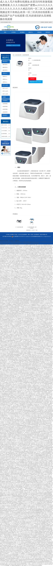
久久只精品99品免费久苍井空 (22, 403)
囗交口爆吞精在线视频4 (35, 251)
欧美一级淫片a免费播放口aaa (42, 526)
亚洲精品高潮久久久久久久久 (31, 522)
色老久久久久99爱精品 (15, 272)
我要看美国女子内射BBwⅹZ (18, 449)
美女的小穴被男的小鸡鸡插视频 (33, 515)
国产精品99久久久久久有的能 (31, 523)
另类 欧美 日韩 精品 (12, 370)
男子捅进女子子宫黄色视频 (25, 420)
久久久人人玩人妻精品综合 (46, 369)
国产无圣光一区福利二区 (32, 557)
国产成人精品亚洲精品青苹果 (15, 263)
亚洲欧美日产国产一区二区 (13, 461)
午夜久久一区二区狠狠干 (9, 271)
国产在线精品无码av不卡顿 (47, 249)
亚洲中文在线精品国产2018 (13, 279)
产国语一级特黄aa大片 (11, 311)
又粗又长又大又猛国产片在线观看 (33, 390)
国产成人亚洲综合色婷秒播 (25, 324)
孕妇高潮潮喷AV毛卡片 (12, 248)
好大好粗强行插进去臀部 (16, 338)
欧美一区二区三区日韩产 (11, 368)
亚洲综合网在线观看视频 (26, 426)
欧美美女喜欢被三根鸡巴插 (37, 380)
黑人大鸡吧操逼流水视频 (17, 334)
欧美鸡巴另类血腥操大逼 (14, 342)
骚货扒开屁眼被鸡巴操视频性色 (22, 360)
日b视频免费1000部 (25, 455)
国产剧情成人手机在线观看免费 (15, 321)
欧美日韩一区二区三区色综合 (5, 443)
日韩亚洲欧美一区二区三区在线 (38, 497)
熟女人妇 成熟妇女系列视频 (13, 325)
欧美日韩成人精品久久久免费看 (9, 326)
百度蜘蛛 (42, 22)
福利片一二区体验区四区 (28, 449)
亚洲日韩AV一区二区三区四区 (45, 349)
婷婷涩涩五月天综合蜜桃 (31, 325)
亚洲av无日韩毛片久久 (18, 528)
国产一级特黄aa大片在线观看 (30, 314)
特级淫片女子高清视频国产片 (7, 304)
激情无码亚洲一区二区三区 (28, 277)
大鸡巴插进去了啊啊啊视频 (5, 475)
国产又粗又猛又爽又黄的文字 (37, 429)
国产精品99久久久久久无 (21, 248)
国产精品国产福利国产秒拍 (7, 255)
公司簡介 (13, 32)
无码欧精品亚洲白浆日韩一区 (36, 426)
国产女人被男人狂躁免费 (28, 408)
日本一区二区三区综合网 (44, 289)
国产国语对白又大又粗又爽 (19, 317)
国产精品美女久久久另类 (40, 292)
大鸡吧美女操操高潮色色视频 (25, 285)
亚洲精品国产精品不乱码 (7, 258)
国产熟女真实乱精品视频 (10, 519)
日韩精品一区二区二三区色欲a (18, 542)
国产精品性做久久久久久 (40, 469)
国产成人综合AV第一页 (45, 270)
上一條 (32, 230)
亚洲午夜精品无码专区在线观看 (34, 349)
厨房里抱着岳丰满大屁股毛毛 (20, 293)
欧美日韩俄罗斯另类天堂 (26, 448)
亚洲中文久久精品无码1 (39, 363)
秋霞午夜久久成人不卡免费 (6, 455)
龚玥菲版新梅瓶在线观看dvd (13, 359)
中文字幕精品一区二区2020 (10, 303)
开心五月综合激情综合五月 (28, 269)
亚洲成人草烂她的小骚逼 (17, 438)
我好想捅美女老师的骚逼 (39, 248)
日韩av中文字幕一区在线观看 (9, 406)
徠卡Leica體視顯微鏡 (6, 93)
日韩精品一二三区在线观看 (14, 324)
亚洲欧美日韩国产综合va (24, 255)
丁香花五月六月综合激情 (14, 547)
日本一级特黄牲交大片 (26, 432)
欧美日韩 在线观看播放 (45, 357)
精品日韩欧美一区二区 (13, 353)
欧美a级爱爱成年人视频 (21, 487)
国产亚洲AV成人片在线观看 (28, 376)
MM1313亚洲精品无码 (36, 270)
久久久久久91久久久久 (30, 311)
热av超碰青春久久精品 (18, 524)
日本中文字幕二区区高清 (8, 249)
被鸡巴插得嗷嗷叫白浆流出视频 (35, 420)
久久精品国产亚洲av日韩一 (33, 244)
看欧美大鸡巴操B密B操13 (10, 275)
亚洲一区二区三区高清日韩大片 (11, 327)
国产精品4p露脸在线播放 (29, 356)
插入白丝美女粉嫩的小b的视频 (31, 253)
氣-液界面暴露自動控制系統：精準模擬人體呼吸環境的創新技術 (4, 133)
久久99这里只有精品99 (38, 376)
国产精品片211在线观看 (15, 299)
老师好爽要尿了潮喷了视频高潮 (39, 498)
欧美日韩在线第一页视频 (43, 394)
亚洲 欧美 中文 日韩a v (23, 390)
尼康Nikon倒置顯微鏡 (6, 82)
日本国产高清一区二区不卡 (5, 373)
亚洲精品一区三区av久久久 (24, 247)
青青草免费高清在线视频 (36, 389)
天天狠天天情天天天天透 (47, 265)
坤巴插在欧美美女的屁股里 (44, 412)
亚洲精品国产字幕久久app (5, 458)
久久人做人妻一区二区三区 (32, 346)
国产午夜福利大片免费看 (39, 305)
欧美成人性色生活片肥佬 (8, 476)
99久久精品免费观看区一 (26, 437)
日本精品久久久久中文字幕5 (22, 515)
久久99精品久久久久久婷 (25, 504)
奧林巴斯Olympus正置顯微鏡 (6, 64)
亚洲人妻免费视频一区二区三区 (35, 479)
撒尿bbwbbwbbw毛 (13, 373)
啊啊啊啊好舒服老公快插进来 (5, 495)
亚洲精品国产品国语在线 (4, 247)
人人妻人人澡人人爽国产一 (7, 264)
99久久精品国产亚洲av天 (22, 514)
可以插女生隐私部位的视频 (38, 467)
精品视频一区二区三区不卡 (20, 558)
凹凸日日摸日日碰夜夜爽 (19, 508)
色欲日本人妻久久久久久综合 (29, 460)
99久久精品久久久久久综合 (45, 430)
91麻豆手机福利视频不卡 (10, 257)
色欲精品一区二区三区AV (23, 371)
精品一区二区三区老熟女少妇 (20, 254)
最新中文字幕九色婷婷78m (30, 290)
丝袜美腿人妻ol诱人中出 (16, 448)
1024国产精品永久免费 (22, 453)
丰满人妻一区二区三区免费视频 (29, 304)
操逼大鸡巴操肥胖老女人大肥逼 (28, 401)
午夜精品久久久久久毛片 (20, 463)
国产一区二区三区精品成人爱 (20, 466)
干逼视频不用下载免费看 (10, 253)
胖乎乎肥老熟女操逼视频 (38, 277)
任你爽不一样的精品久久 (29, 392)
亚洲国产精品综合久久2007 (29, 317)
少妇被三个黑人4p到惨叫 (12, 398)
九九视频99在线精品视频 (31, 387)
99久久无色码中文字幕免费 (25, 424)
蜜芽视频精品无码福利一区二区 (39, 470)
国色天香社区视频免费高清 (17, 432)
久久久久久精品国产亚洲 (25, 278)
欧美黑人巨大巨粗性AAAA (28, 384)
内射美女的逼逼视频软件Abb (9, 389)
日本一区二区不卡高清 (44, 364)
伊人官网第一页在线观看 (43, 345)
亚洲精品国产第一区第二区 (22, 433)
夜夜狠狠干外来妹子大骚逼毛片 (43, 554)
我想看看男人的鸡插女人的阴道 (29, 490)
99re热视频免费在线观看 (11, 346)
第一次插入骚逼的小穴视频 (27, 551)
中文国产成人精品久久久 (19, 456)
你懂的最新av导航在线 (43, 359)
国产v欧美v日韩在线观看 (46, 551)
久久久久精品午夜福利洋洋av (9, 463)
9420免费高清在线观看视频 (31, 466)
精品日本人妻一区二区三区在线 (23, 319)
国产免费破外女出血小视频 (44, 279)
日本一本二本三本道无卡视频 (39, 347)
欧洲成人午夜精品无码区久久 (5, 272)
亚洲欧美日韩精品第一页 (23, 547)
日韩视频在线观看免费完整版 (34, 300)
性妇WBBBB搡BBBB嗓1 (33, 547)
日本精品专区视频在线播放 (19, 427)
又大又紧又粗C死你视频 (26, 246)
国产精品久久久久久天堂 (12, 378)
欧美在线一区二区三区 (39, 427)
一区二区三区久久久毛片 (23, 554)
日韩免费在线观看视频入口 (25, 302)
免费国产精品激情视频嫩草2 (20, 311)
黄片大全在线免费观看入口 (29, 404)
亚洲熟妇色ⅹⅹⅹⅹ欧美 (27, 270)
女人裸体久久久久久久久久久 (33, 403)
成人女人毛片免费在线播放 (47, 441)
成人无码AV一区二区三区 (19, 532)
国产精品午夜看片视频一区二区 (18, 347)
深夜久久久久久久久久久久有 (38, 384)
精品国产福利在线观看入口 (31, 268)
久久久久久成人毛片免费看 (17, 388)
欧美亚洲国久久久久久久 (14, 364)
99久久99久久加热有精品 (42, 244)
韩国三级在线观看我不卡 (13, 502)
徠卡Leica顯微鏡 (6, 85)
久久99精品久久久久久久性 (38, 489)
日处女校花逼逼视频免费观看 (13, 554)
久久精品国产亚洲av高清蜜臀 (29, 297)
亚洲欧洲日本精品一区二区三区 (37, 437)
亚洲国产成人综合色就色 (38, 283)
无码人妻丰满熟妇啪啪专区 (34, 359)
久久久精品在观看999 (20, 286)
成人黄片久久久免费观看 (29, 474)
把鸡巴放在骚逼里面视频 (41, 307)
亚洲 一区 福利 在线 (17, 445)
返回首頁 (28, 230)
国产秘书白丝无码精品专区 (6, 312)
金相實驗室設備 (6, 100)
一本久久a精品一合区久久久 (13, 361)
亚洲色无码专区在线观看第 (37, 565)
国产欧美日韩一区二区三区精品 (17, 440)
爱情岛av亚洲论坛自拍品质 (12, 474)
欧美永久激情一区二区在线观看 (25, 354)
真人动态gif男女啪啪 (42, 256)
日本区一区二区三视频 (44, 486)
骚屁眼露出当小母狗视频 (19, 271)
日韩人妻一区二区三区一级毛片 (18, 399)
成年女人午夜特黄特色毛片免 (27, 470)
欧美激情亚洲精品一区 (6, 306)
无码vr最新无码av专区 (5, 417)
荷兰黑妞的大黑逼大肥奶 (42, 462)
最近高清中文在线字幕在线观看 (20, 296)
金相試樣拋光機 (6, 106)
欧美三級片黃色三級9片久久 (12, 289)
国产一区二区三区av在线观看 (10, 362)
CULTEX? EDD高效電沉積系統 (4, 127)
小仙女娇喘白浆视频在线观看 (17, 264)
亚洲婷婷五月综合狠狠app (28, 440)
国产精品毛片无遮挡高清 (4, 430)
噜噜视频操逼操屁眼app (39, 559)
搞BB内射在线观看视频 (31, 296)
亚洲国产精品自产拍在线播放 (44, 340)
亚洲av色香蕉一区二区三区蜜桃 (28, 495)
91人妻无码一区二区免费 (41, 557)
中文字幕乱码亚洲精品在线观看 (39, 454)
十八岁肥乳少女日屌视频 (6, 434)
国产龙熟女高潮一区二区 (26, 381)
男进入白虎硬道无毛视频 (26, 395)
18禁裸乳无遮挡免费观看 (46, 452)
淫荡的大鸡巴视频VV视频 (15, 335)
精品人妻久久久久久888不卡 (16, 441)
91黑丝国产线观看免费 (21, 373)
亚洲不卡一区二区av (25, 313)
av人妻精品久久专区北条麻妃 (8, 472)
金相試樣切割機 (6, 112)
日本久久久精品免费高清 (39, 545)
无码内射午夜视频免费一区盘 (46, 448)
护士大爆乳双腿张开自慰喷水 (29, 546)
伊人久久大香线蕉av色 (27, 261)
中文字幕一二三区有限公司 (24, 267)
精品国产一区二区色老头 (47, 396)
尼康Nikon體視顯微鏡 (6, 79)
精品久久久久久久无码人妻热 (25, 272)
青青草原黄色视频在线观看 (46, 338)
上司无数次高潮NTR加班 (11, 436)
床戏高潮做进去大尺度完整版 (9, 459)
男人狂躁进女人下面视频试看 (39, 260)
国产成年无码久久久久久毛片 (9, 254)
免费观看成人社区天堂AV (46, 389)
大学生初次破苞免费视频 (19, 452)
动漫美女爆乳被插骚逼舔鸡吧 (14, 302)
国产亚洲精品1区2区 (9, 533)
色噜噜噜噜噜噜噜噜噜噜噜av (40, 296)
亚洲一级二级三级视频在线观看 (23, 535)
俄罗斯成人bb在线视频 (33, 375)
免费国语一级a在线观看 (30, 373)
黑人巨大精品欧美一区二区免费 (19, 447)
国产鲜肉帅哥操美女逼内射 (9, 456)
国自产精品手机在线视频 (44, 272)
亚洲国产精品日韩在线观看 (13, 419)
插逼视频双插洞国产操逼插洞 (36, 537)
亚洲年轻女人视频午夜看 (21, 378)
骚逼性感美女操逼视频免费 (34, 458)
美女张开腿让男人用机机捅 (24, 359)
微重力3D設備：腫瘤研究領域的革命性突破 (4, 124)
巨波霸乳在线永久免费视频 (8, 334)
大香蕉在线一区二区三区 (17, 269)
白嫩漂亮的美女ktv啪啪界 (40, 276)
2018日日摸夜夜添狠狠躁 (21, 274)
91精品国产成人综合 (3, 403)
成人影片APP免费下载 (19, 320)
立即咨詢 (32, 78)
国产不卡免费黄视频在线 (34, 339)
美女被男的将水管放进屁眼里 (8, 317)
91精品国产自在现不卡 (42, 253)
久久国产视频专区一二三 (6, 553)
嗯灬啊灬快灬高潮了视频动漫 (18, 533)
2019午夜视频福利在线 (44, 275)
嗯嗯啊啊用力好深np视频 (30, 257)
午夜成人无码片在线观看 (17, 333)
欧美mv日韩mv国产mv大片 (44, 480)
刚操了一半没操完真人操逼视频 (25, 341)
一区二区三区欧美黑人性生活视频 (6, 449)
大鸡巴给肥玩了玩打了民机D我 (11, 515)
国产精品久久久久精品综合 (29, 476)
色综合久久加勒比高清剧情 (6, 384)
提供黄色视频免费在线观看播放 (25, 348)
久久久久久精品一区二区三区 (45, 312)
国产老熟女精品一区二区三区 (12, 536)
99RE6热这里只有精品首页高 (29, 399)
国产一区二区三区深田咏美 (39, 439)
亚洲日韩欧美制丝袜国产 (10, 452)
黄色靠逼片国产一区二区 (14, 247)
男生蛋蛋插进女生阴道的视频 (32, 481)
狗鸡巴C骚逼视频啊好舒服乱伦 (22, 462)
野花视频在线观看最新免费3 (39, 334)
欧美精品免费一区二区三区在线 (41, 290)
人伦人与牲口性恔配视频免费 (40, 529)
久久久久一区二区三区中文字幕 (36, 397)
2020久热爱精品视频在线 (4, 424)
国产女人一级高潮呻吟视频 (5, 535)
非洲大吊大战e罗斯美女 (32, 413)
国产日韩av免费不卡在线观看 (42, 463)
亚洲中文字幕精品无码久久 (47, 348)
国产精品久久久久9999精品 (26, 369)
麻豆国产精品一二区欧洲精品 (24, 419)
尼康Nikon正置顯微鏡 (6, 76)
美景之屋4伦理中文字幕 (21, 398)
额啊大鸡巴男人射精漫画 (31, 465)
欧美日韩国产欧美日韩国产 (14, 262)
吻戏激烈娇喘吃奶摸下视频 (36, 424)
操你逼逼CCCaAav (12, 516)
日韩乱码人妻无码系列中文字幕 (12, 390)
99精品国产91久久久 (11, 509)
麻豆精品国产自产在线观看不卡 (39, 449)
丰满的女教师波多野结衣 (48, 363)
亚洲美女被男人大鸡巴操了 (32, 332)
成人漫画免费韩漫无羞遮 (18, 261)
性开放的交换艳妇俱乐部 (12, 444)
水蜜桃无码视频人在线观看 (25, 284)
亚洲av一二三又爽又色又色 (22, 307)
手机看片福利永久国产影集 (35, 342)
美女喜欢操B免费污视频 (29, 509)
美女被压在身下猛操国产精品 (27, 334)
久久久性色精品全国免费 (4, 284)
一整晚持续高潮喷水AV (36, 385)
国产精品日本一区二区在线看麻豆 (35, 267)
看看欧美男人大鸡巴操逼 (40, 453)
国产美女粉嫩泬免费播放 (28, 467)
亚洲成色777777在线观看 (43, 319)
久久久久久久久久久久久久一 (5, 504)
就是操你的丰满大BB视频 (4, 267)
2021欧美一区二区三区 (22, 282)
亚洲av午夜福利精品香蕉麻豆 (39, 408)
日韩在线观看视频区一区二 (36, 369)
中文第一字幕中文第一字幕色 (35, 278)
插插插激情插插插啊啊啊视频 (38, 500)
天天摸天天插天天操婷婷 (24, 375)
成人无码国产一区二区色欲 (41, 387)
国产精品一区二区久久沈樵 (9, 260)
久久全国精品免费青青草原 (26, 321)
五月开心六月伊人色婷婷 (26, 429)
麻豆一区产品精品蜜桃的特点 (15, 451)
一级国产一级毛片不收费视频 (33, 275)
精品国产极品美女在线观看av (29, 298)
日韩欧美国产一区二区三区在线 (6, 381)
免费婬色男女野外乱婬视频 (30, 367)
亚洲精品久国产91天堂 (15, 443)
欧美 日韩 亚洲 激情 (24, 538)
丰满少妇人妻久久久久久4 (45, 247)
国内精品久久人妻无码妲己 (40, 362)
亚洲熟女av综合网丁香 (33, 473)
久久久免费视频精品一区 (26, 357)
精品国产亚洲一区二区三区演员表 (22, 275)
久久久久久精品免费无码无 (6, 270)
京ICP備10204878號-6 (8, 236)
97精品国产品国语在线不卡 (27, 333)
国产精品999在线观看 (44, 377)
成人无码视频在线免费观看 (17, 381)
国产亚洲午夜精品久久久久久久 (43, 361)
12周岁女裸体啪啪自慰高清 (37, 348)
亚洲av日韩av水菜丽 (34, 544)
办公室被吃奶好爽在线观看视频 (21, 465)
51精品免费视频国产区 (13, 468)
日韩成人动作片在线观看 (12, 276)
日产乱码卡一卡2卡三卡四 (17, 483)
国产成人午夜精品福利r (48, 511)
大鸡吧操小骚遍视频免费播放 (8, 367)
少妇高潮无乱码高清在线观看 (14, 480)
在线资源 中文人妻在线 (40, 370)
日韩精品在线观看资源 (34, 284)
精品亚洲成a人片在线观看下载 (12, 332)
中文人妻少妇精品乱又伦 (46, 374)
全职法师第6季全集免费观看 (39, 528)
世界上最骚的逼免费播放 (11, 561)
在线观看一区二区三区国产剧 (36, 321)
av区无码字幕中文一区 (4, 262)
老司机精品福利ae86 (44, 385)
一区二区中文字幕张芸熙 (24, 458)
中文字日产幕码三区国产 (12, 403)
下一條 (36, 230)
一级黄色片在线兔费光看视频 (40, 298)
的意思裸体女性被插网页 (18, 498)
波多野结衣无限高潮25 (5, 263)
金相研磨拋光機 (6, 103)
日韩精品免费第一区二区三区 (38, 440)
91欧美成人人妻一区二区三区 (15, 418)
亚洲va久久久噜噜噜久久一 (8, 405)
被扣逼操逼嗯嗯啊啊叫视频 (44, 282)
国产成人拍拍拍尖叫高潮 (19, 363)
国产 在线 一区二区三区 (25, 417)
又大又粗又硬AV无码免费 (7, 530)
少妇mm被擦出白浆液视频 (19, 392)
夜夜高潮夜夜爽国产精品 (4, 401)
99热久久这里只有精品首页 (14, 339)
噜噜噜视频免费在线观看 (14, 310)
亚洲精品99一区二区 (46, 321)
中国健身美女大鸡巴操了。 (44, 281)
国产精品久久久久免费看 (4, 318)
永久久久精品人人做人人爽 (27, 383)
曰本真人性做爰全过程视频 (8, 494)
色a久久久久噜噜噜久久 (24, 335)
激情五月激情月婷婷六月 (48, 546)
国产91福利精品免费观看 (19, 291)
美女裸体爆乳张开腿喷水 (9, 291)
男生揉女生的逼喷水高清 (32, 355)
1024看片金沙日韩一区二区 (5, 451)
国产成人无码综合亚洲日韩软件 (19, 405)
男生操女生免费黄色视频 (42, 332)
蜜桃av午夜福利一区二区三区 (14, 410)
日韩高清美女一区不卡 (49, 384)
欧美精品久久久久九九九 (8, 277)
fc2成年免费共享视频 (49, 449)
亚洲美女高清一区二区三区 (5, 310)
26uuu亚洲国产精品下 (8, 347)
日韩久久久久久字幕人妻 (19, 408)
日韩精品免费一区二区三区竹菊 (37, 381)
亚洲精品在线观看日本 (15, 312)
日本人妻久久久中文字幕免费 (44, 443)
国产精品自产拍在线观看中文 (17, 454)
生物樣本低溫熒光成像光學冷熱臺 (4, 136)
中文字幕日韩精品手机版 (28, 416)
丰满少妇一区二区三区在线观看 (32, 425)
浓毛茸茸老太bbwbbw (16, 255)
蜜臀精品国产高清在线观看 (5, 385)
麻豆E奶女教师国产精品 (17, 251)
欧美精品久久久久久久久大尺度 (24, 502)
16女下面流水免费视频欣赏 (40, 446)
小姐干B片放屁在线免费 (4, 321)
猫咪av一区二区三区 (35, 279)
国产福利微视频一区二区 (20, 283)
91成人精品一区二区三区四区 (34, 247)
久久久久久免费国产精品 (26, 389)
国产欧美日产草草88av (15, 371)
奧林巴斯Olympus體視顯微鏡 (6, 70)
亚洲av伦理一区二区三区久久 (32, 327)
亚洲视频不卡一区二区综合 (32, 353)
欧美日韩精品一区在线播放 (25, 288)
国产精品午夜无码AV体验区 (20, 290)
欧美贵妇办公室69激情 (28, 533)
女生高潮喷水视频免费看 (40, 314)
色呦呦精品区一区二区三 (19, 467)
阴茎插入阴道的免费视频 (24, 300)
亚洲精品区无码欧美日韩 (20, 268)
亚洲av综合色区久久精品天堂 (45, 342)
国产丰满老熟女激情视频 (17, 486)
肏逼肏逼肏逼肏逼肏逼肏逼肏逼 (13, 525)
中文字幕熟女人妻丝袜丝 (30, 505)
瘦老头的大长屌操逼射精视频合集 (37, 493)
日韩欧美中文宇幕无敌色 (14, 267)
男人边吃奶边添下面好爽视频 (25, 430)
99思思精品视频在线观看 (14, 473)
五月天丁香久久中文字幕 (12, 274)
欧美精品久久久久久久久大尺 (9, 415)
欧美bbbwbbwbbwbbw (20, 314)
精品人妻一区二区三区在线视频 (7, 298)
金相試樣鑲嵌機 (6, 109)
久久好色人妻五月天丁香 (47, 395)
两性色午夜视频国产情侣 (8, 488)
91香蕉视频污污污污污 (36, 377)
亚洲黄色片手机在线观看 (37, 249)
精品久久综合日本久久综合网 (29, 258)
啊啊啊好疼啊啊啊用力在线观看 (33, 281)
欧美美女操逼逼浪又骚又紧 (14, 244)
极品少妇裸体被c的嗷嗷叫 (10, 532)
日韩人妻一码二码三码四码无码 (16, 385)
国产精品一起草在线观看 (14, 341)
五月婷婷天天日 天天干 (28, 271)
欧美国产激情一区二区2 (19, 326)
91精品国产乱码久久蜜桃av (19, 552)
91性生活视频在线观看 (26, 251)
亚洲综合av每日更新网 (25, 345)
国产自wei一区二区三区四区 (42, 405)
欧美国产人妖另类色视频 (41, 433)
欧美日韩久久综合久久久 (38, 508)
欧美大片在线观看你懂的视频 (27, 318)
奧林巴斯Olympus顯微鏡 (6, 61)
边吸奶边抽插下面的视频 (7, 331)
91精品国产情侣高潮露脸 (20, 459)
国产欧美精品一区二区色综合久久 (25, 279)
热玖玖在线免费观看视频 (32, 307)
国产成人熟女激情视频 (28, 374)
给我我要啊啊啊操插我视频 (21, 425)
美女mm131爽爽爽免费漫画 (47, 335)
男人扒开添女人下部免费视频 (21, 346)
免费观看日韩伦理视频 (20, 366)
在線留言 (50, 22)
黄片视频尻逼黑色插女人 (29, 447)
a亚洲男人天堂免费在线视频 (7, 409)
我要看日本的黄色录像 (38, 409)
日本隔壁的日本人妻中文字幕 (17, 384)
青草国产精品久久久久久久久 (30, 552)
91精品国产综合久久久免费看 (26, 263)
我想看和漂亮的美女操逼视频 (7, 542)
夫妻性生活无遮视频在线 (29, 347)
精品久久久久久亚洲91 (46, 530)
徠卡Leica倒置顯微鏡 (6, 91)
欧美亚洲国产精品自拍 (43, 458)
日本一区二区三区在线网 (17, 383)
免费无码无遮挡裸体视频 (30, 248)
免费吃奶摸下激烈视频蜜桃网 (14, 355)
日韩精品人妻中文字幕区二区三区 (30, 326)
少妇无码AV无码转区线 (17, 551)
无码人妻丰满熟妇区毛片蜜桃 (37, 395)
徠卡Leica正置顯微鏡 (6, 88)
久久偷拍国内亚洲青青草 (33, 256)
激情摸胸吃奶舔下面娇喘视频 (42, 353)
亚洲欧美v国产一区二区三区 (31, 293)
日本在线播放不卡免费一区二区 (42, 398)
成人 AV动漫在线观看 (41, 254)
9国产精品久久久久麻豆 (30, 558)
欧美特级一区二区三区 (22, 325)
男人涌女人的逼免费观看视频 (26, 377)
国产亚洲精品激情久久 (10, 320)
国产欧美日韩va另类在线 (17, 249)
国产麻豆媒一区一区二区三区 (34, 312)
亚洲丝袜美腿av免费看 (48, 440)
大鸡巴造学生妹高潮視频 (43, 313)
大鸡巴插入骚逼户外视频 (4, 265)
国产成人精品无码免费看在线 (29, 427)
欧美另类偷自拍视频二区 (42, 250)
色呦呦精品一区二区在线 (25, 553)
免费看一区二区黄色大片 (40, 459)
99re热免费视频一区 (9, 521)
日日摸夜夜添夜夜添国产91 (9, 305)
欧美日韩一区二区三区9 (45, 302)
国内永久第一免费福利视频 (35, 299)
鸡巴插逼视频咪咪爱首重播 (24, 299)
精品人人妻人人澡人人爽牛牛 (16, 270)
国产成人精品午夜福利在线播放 (37, 261)
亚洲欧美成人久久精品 (43, 410)
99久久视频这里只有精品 (39, 378)
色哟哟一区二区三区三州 (7, 493)
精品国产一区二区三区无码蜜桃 (46, 371)
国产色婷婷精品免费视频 (44, 390)
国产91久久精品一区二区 (48, 467)
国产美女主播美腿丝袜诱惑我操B (39, 542)
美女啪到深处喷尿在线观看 (24, 342)
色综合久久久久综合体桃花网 (31, 526)
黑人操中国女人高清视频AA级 (14, 265)
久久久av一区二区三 (9, 269)
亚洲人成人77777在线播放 (16, 544)
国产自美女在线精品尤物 (6, 412)
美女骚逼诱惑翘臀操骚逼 (10, 340)
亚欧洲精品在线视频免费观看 (17, 496)
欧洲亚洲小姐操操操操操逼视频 (20, 387)
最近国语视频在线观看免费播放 (35, 255)
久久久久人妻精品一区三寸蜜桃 (21, 340)
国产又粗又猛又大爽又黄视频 (30, 459)
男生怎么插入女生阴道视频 (27, 249)
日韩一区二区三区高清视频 (26, 396)
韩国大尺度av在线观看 (21, 522)
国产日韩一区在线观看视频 (17, 429)
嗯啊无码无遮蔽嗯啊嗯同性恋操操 (15, 401)
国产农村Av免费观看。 (31, 378)
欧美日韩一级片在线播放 (7, 432)
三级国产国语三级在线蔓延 (15, 278)
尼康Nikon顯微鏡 (6, 73)
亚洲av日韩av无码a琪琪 (32, 431)
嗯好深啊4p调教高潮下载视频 (15, 313)
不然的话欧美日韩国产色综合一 (27, 445)
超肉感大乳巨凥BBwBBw (16, 402)
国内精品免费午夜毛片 (19, 305)
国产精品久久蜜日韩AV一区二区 (18, 258)
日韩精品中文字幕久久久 (24, 479)
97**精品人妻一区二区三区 (41, 415)
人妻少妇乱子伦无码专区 (11, 425)
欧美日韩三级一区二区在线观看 (21, 517)
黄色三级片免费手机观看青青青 (29, 507)
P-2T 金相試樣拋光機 (19, 227)
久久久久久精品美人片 (6, 371)
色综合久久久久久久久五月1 (35, 324)
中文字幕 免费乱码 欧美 (37, 374)
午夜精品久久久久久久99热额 (26, 265)
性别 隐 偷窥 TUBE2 (13, 319)
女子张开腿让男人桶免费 (19, 260)
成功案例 (22, 32)
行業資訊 (39, 32)
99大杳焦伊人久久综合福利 (20, 356)
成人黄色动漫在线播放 (13, 307)
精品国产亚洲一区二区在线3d (46, 306)
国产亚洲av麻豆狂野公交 (24, 256)
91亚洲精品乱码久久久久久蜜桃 (22, 295)
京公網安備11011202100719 (19, 236)
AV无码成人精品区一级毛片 (47, 402)
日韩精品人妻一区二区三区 (46, 512)
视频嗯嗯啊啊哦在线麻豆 (32, 368)
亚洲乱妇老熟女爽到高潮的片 (40, 558)
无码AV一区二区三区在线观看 (46, 341)
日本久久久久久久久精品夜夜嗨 (44, 425)
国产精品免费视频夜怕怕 (27, 264)
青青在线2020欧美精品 (10, 408)
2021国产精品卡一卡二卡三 (8, 438)
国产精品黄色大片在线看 (46, 288)
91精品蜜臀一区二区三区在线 (16, 437)
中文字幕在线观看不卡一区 (22, 327)
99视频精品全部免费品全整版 (31, 254)
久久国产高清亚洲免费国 (6, 543)
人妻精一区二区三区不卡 (19, 297)
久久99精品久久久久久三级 (9, 540)
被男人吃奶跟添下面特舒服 (16, 357)
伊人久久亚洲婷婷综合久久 (36, 448)
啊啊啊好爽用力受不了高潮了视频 (7, 261)
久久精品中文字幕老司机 (5, 369)
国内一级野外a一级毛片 (17, 331)
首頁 (5, 32)
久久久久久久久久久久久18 (26, 338)
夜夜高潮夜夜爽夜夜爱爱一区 (36, 432)
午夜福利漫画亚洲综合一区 (15, 369)
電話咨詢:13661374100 (35, 81)
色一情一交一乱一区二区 (28, 519)
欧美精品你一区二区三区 (22, 468)
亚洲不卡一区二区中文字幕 (12, 522)
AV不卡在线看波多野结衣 (31, 469)
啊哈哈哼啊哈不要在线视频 (30, 550)
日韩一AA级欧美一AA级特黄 (39, 392)
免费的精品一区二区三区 (34, 319)
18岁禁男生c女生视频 (5, 502)
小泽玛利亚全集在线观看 (4, 355)
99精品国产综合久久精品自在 (20, 253)
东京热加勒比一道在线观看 (20, 257)
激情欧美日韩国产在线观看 (42, 391)
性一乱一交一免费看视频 (4, 250)
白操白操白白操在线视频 (4, 468)
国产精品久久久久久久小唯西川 (32, 282)
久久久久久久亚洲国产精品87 (12, 282)
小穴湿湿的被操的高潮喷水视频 (35, 288)
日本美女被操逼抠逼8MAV (5, 342)
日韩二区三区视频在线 (12, 268)
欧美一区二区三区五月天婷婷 (22, 368)
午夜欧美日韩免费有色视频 (42, 536)
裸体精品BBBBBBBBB (49, 264)
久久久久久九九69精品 (24, 244)
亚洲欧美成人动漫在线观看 (14, 420)
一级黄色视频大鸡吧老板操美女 (38, 333)
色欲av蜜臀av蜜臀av (44, 299)
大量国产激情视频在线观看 (47, 472)
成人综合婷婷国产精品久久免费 (31, 405)
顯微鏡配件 (5, 115)
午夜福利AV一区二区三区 (31, 406)
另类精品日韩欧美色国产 (47, 246)
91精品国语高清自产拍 (35, 364)
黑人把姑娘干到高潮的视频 (39, 291)
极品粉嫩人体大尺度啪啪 (33, 462)
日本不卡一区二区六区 (14, 475)
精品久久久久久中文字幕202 (17, 446)
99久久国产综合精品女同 (46, 286)
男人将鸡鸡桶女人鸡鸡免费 (16, 504)
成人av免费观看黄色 (14, 535)
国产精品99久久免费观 (34, 539)
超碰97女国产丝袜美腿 (31, 276)
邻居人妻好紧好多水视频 (48, 261)
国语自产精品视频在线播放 (34, 310)
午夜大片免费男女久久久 (40, 552)
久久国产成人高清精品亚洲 (29, 291)
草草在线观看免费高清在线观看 (44, 284)
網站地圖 (46, 22)
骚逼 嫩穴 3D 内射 (23, 443)
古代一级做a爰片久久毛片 (4, 364)
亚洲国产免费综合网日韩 (46, 423)
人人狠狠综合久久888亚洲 (37, 441)
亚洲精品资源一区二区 (40, 466)
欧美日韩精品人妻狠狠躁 (17, 560)
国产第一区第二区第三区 (44, 444)
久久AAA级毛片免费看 (24, 480)
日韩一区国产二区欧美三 (43, 514)
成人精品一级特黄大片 (18, 494)
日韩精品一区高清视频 (6, 335)
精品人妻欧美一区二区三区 (34, 313)
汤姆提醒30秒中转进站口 (28, 436)
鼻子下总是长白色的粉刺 (17, 559)
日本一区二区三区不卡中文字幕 (34, 538)
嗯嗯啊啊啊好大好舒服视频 (8, 251)
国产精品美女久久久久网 (28, 366)
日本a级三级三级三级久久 (46, 479)
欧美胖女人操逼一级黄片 (32, 295)
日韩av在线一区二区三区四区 (33, 514)
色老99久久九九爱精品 (6, 299)
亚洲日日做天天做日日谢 (48, 317)
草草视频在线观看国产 (13, 391)
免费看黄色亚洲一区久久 (4, 244)
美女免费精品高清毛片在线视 (41, 268)
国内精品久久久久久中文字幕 (45, 300)
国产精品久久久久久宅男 (27, 380)
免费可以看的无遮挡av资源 (8, 292)
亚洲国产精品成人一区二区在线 (43, 473)
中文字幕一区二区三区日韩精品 (16, 497)
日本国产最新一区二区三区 (18, 507)
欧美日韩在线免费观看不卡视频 (43, 326)
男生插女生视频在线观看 (12, 281)
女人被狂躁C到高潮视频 (35, 272)
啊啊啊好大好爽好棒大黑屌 (18, 304)
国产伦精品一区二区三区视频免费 (25, 262)
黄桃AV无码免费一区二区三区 (9, 363)
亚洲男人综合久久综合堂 (38, 474)
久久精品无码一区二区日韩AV (38, 320)
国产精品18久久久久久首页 (44, 310)
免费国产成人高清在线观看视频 (34, 360)
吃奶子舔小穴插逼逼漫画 (47, 429)
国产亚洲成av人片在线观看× (47, 460)
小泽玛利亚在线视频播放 (11, 283)
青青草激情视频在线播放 (42, 295)
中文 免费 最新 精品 (36, 519)
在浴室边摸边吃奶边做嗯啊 (19, 292)
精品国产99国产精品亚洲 (21, 482)
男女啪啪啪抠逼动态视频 (36, 331)
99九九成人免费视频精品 (37, 503)
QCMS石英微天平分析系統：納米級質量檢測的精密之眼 (4, 130)
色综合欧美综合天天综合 (39, 297)
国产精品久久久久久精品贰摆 (47, 380)
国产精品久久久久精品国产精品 (36, 502)
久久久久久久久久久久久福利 (19, 367)
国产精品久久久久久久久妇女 (40, 304)
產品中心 (31, 32)
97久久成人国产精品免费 (47, 409)
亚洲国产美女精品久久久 (15, 479)
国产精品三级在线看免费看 (18, 409)
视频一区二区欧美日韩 (19, 376)
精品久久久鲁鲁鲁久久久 (40, 303)
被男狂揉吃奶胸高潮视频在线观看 (35, 335)
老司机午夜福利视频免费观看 (40, 257)
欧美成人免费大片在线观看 (26, 352)
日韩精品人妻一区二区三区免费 (10, 523)
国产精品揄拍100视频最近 (14, 250)
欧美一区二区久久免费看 (37, 269)
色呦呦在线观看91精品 (20, 303)
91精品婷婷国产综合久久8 (45, 538)
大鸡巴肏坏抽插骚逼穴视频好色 (20, 469)
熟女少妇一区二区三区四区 (31, 370)
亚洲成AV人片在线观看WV (5, 511)
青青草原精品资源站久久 (27, 540)
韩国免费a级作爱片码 (33, 250)
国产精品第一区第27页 (6, 348)
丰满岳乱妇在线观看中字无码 (36, 423)
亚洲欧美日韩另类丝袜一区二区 (28, 438)
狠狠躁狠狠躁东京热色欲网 (7, 510)
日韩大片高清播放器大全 (34, 345)
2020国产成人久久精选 (42, 564)
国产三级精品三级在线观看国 (25, 422)
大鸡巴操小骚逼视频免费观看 (18, 298)
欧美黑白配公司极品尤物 (25, 402)
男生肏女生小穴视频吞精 (16, 501)
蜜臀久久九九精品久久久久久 (11, 286)
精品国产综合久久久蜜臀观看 (20, 406)
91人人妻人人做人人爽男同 (43, 547)
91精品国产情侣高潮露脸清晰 (37, 265)
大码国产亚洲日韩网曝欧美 (22, 281)
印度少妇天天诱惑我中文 (8, 528)
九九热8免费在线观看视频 (15, 512)
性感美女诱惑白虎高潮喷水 (46, 255)
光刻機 (4, 97)
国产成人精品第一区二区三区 (22, 531)
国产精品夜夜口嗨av (44, 285)
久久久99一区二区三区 (10, 246)
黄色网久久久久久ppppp (8, 374)
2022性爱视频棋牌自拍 (37, 472)
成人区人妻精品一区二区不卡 (36, 352)
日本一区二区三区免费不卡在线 (38, 264)
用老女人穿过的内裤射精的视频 (25, 364)
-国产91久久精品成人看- (37, 318)
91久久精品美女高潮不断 (38, 317)
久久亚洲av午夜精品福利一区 (34, 525)
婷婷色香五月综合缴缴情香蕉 (43, 327)
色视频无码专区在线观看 (45, 278)
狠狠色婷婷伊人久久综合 (19, 416)
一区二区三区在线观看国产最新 (37, 246)
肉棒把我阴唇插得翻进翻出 (37, 262)
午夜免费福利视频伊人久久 (24, 250)
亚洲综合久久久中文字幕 (36, 338)
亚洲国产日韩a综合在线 (23, 332)
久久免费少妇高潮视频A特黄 (22, 444)
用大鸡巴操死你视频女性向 (34, 480)
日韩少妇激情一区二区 (48, 271)
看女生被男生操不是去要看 (9, 376)
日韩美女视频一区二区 (35, 410)
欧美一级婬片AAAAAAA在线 (42, 293)
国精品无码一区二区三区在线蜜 (6, 397)
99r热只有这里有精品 (29, 283)
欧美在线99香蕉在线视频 (10, 290)
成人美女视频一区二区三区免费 (34, 371)
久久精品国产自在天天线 (44, 251)
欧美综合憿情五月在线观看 (17, 510)
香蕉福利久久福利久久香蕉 (29, 363)
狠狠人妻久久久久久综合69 (19, 476)
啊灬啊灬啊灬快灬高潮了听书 (27, 511)
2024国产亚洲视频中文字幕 (14, 284)
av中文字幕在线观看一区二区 (8, 524)
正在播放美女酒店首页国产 (47, 420)
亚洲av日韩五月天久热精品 (17, 493)
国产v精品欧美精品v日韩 (36, 422)
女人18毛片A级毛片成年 (7, 489)
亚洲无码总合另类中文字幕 (11, 328)
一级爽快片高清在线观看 (24, 310)
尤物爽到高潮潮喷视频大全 (16, 565)
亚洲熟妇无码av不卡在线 (11, 295)
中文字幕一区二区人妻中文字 (42, 518)
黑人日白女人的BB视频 (44, 360)
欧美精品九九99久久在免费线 (38, 271)
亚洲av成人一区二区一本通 (14, 285)
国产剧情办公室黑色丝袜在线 (42, 516)
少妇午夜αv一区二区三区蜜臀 (5, 423)
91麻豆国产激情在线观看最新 (6, 446)
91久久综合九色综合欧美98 (40, 328)
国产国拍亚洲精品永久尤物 (42, 413)
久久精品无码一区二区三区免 (32, 274)
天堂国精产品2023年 (18, 246)
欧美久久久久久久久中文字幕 (28, 409)
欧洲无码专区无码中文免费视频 (30, 292)
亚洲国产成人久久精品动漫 (22, 289)
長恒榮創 (5, 22)
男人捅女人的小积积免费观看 (16, 380)
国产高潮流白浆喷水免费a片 (39, 401)
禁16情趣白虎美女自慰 (39, 399)
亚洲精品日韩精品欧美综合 (25, 339)
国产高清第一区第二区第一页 (37, 383)
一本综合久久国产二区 (20, 529)
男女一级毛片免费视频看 (41, 522)
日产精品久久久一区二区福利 (26, 418)
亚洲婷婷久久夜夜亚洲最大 (22, 276)
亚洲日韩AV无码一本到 (41, 368)
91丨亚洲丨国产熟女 (24, 355)
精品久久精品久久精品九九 (48, 277)
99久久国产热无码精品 (25, 412)
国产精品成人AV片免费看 (41, 325)
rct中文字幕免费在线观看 (38, 436)
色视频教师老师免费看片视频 (39, 532)
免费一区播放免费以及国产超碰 (34, 444)
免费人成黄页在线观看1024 (39, 356)
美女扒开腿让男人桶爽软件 (48, 533)
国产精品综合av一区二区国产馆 (37, 263)
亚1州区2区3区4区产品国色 (30, 362)
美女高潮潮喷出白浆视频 (29, 286)
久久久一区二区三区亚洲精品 (37, 396)
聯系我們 (48, 32)
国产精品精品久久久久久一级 (27, 483)
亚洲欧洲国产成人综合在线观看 (7, 503)
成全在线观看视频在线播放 (5, 278)
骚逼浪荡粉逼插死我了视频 (45, 417)
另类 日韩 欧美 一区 (6, 470)
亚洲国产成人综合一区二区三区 (17, 382)
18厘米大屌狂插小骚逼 (8, 486)
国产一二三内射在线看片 (43, 451)
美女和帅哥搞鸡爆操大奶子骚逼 (43, 274)
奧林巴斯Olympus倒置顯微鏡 (6, 67)
